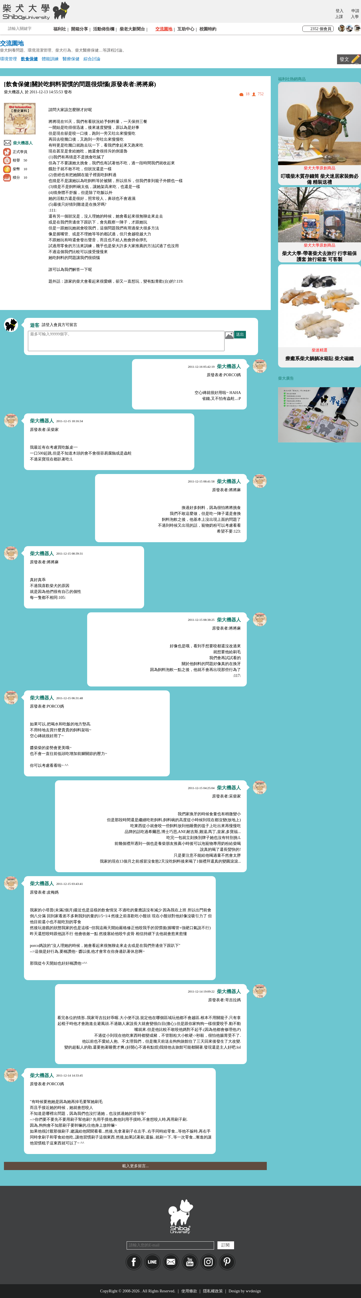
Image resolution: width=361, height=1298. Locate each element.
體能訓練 (50, 58)
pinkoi (227, 1262)
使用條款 (189, 1291)
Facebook (134, 1262)
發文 (344, 59)
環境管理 (8, 58)
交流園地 (163, 28)
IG (208, 1262)
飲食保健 (29, 58)
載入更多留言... (135, 1166)
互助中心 (185, 28)
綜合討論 (91, 58)
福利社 (59, 28)
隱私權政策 (213, 1291)
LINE (152, 1262)
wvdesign (253, 1291)
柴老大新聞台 (132, 28)
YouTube (190, 1262)
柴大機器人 (23, 143)
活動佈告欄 (103, 28)
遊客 (34, 325)
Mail (171, 1262)
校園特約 (207, 28)
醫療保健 (71, 58)
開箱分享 (79, 28)
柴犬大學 (35, 10)
